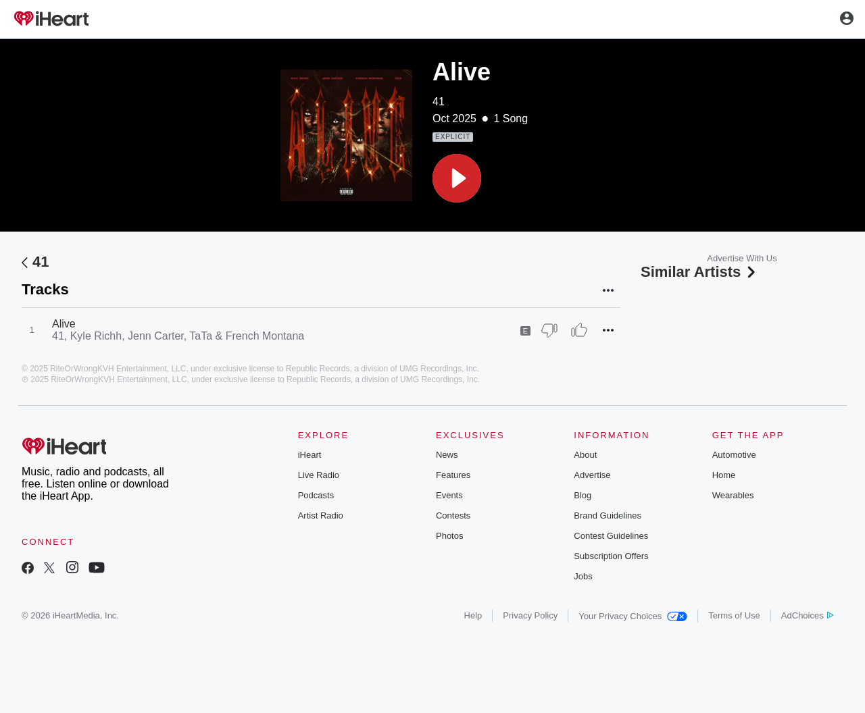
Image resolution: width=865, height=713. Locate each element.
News (447, 455)
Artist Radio (320, 515)
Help (473, 615)
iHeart (310, 455)
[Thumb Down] (549, 330)
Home (724, 475)
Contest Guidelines (611, 536)
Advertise (592, 475)
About (585, 455)
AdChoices (807, 615)
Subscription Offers (611, 556)
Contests (453, 515)
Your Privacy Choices (632, 616)
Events (449, 495)
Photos (449, 536)
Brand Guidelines (607, 515)
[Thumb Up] (579, 330)
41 (438, 101)
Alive (64, 323)
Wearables (733, 495)
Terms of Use (734, 615)
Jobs (583, 576)
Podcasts (316, 495)
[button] (456, 178)
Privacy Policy (530, 615)
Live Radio (318, 475)
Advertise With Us (741, 258)
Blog (582, 495)
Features (453, 475)
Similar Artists (699, 271)
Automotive (734, 455)
